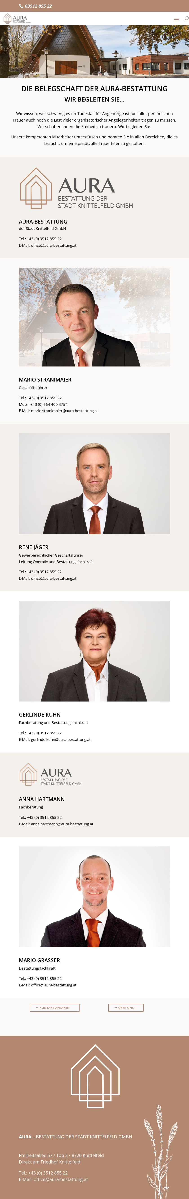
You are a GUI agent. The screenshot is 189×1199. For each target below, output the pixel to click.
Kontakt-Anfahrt (55, 1008)
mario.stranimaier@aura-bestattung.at (64, 410)
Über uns (126, 1008)
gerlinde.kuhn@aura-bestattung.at (61, 739)
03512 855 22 (38, 6)
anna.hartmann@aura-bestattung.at (62, 823)
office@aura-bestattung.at (53, 245)
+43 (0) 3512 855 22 (44, 238)
